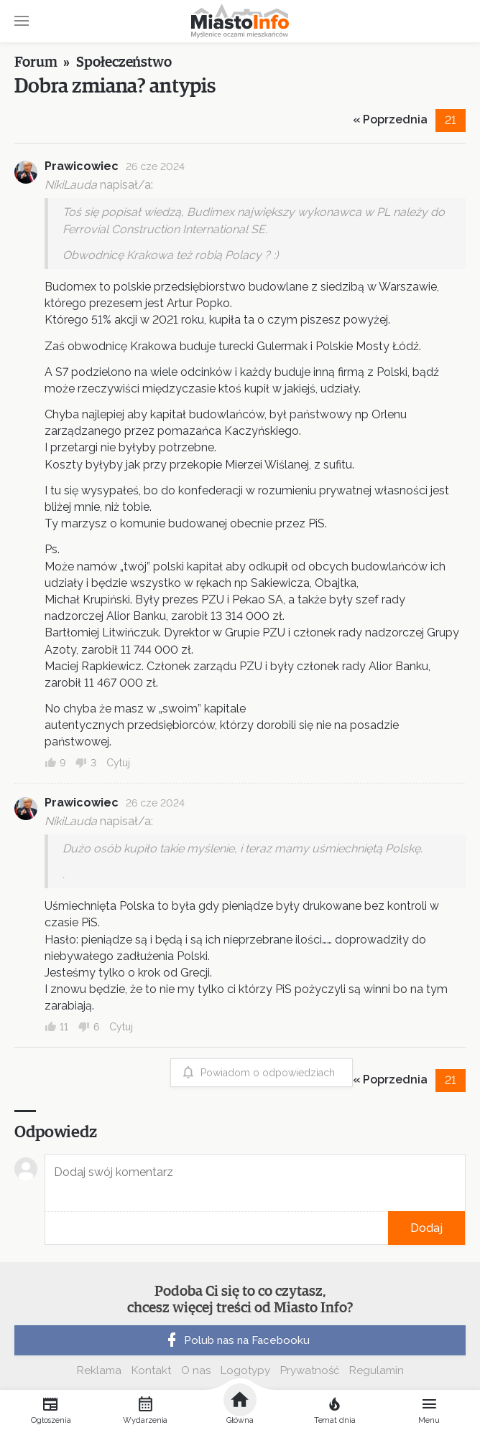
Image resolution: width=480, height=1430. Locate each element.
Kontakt (151, 1370)
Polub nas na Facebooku (236, 1340)
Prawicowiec (82, 166)
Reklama (99, 1370)
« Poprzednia (390, 119)
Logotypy (245, 1370)
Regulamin (376, 1370)
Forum (35, 62)
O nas (196, 1370)
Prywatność (309, 1370)
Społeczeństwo (124, 62)
